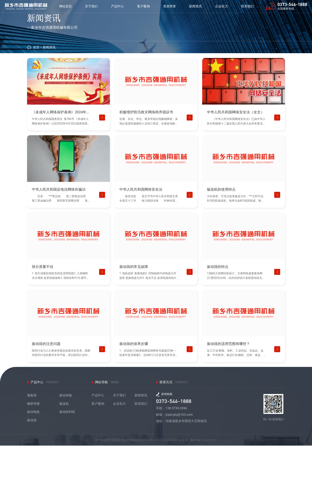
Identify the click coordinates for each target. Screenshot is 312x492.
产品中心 (98, 442)
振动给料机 (67, 458)
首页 (36, 93)
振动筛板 (65, 442)
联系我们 (141, 450)
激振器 (32, 442)
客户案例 (98, 450)
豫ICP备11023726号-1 (212, 486)
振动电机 (33, 458)
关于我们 (119, 442)
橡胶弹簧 (33, 450)
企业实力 (224, 8)
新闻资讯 (49, 93)
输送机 (64, 450)
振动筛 (32, 466)
